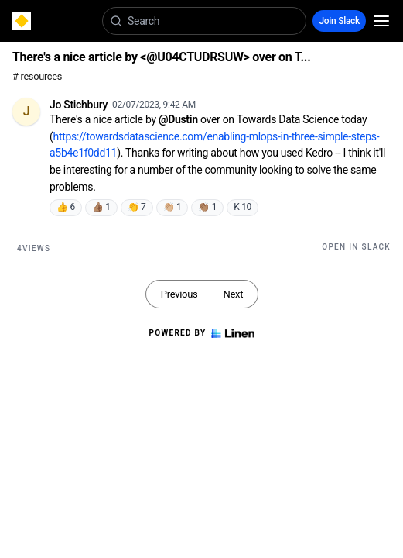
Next (233, 294)
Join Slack (339, 21)
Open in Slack (356, 247)
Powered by (201, 333)
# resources (37, 76)
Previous (179, 294)
